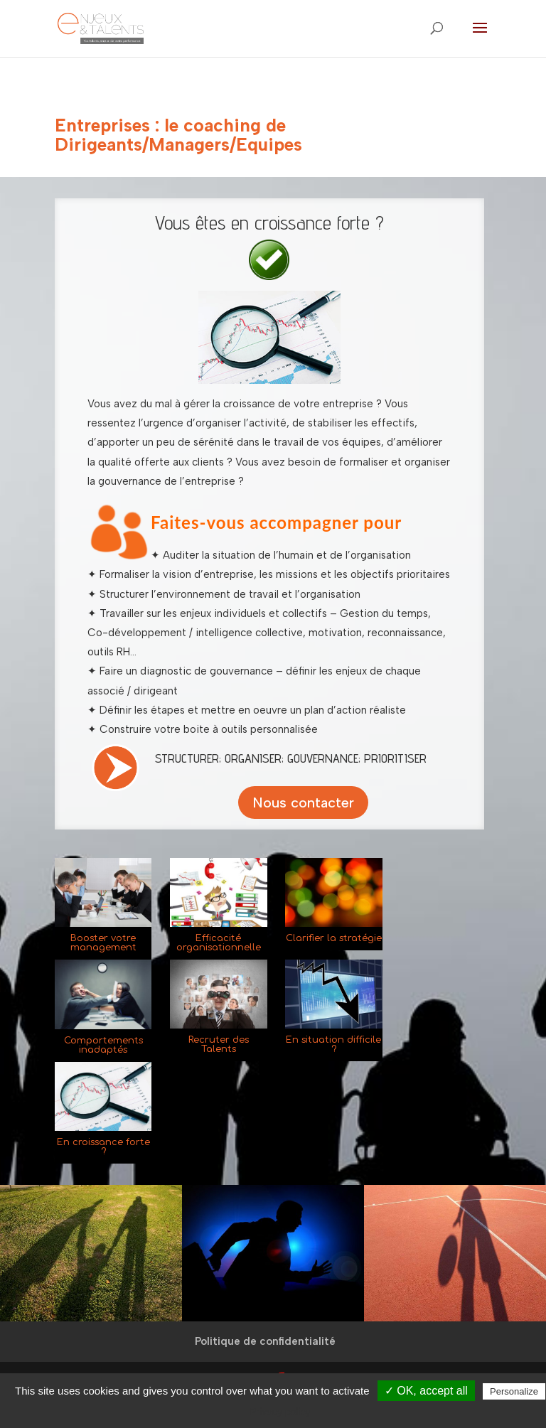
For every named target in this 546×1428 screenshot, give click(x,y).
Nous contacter (303, 802)
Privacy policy (280, 1411)
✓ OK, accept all (426, 1391)
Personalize (514, 1391)
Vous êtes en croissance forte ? (269, 222)
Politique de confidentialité (265, 1341)
